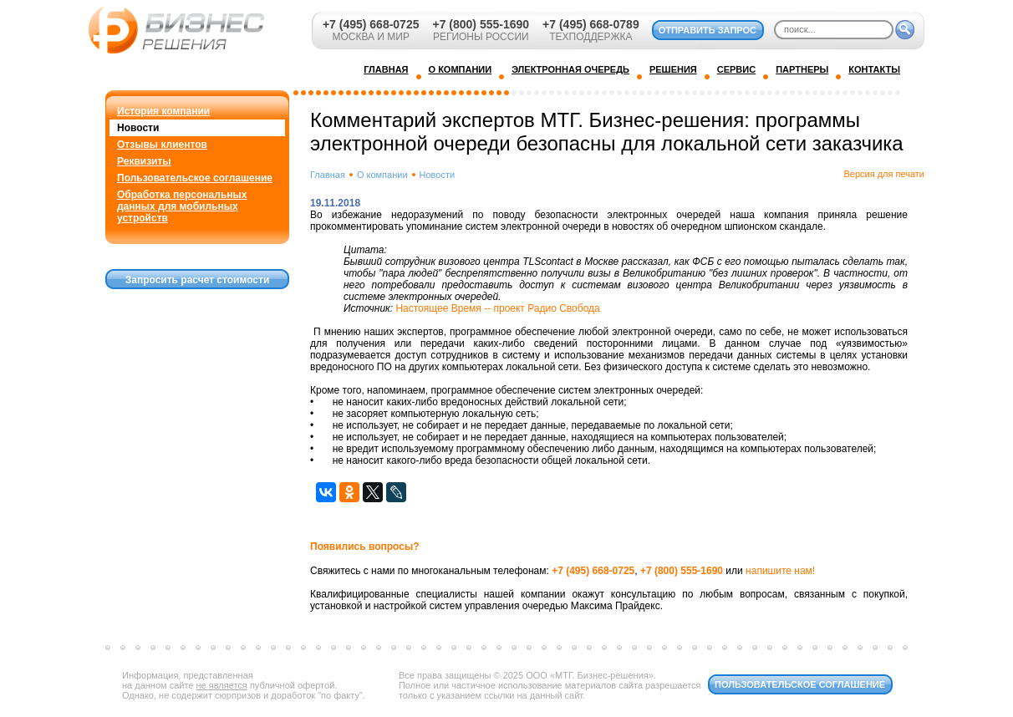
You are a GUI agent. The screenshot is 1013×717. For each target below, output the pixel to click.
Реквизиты (144, 161)
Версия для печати (883, 174)
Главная (327, 175)
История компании (163, 111)
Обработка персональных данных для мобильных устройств (182, 206)
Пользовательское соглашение (194, 178)
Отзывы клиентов (162, 144)
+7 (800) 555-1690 (480, 24)
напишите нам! (780, 571)
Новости (138, 128)
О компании (382, 175)
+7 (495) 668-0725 (371, 24)
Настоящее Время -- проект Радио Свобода (497, 308)
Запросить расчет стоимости (197, 280)
